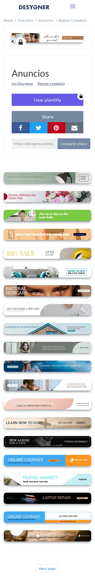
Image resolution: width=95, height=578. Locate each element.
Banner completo (73, 20)
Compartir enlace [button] (73, 143)
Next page (47, 568)
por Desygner (22, 83)
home (8, 20)
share (47, 116)
